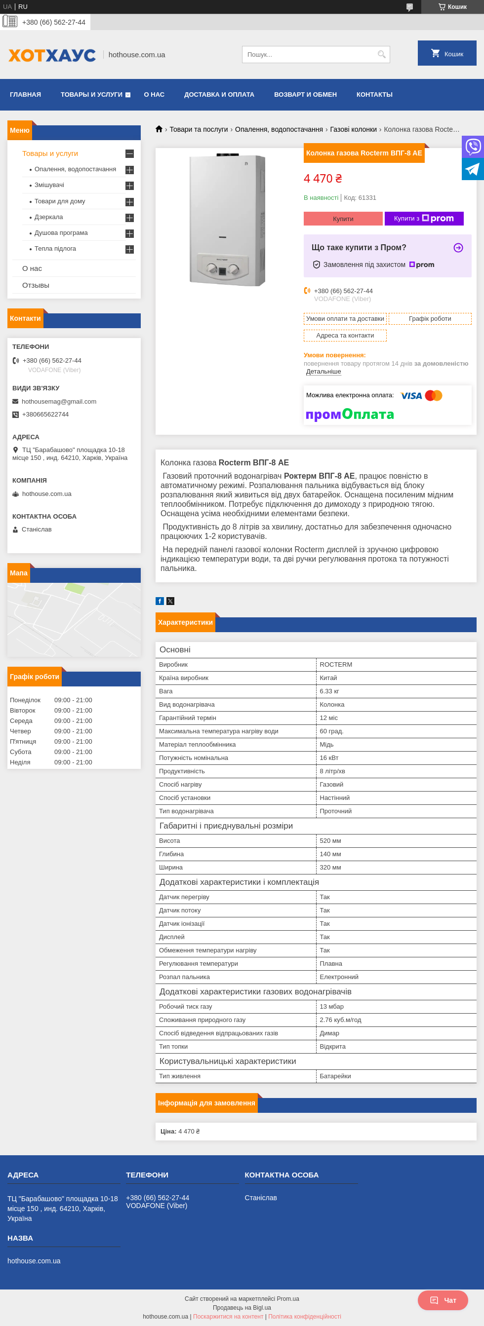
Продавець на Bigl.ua (242, 1307)
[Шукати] (381, 54)
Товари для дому (60, 201)
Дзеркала (49, 217)
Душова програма (61, 232)
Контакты (375, 94)
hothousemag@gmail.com (59, 401)
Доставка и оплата (219, 94)
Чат (443, 1300)
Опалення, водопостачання (279, 129)
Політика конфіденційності (304, 1316)
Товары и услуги (91, 94)
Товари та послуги (198, 129)
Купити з (424, 218)
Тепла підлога (55, 248)
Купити (343, 219)
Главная (25, 94)
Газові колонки (353, 129)
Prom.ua (288, 1298)
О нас (154, 94)
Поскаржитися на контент (228, 1316)
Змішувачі (49, 185)
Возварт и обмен (305, 94)
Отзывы (35, 285)
